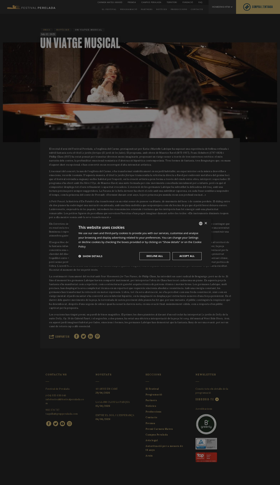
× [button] (205, 223)
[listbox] (200, 223)
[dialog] (140, 242)
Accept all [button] (187, 256)
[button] (90, 256)
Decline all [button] (154, 256)
